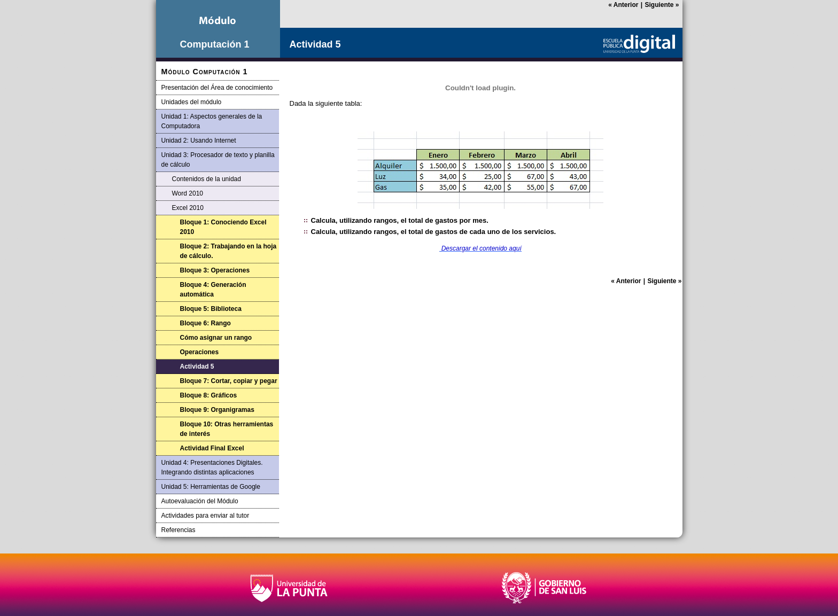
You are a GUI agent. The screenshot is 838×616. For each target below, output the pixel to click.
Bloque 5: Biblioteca (211, 309)
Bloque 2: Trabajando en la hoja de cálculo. (228, 251)
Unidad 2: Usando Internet (198, 140)
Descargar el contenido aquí (481, 248)
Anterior (623, 5)
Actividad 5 (197, 366)
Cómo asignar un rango (216, 337)
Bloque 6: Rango (205, 323)
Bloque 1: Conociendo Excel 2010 (223, 227)
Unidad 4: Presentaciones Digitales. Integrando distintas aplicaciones (212, 467)
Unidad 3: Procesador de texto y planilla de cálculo (218, 159)
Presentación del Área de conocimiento (217, 87)
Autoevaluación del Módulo (199, 501)
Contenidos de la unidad (206, 179)
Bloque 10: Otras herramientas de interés (227, 429)
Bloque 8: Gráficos (208, 395)
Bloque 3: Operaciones (215, 270)
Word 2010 (187, 193)
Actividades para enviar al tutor (205, 515)
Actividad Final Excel (212, 448)
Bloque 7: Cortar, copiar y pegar (228, 381)
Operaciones (199, 352)
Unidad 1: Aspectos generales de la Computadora (211, 121)
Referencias (178, 530)
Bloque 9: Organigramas (217, 410)
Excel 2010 (188, 208)
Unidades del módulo (191, 102)
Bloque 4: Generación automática (213, 289)
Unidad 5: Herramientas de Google (210, 486)
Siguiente (662, 5)
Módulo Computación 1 (204, 71)
